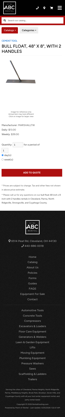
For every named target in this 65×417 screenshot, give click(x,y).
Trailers (32, 379)
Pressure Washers (32, 363)
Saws (32, 368)
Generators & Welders (32, 337)
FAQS (32, 288)
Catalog (33, 262)
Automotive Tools (32, 310)
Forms (32, 278)
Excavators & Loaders (32, 326)
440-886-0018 (32, 246)
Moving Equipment (32, 352)
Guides (32, 283)
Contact (32, 299)
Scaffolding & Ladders (32, 374)
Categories (30, 30)
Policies (32, 272)
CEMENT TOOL (9, 40)
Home (32, 257)
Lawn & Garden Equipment (32, 342)
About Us (33, 267)
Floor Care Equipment (32, 331)
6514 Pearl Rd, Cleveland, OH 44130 (32, 241)
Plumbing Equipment (32, 358)
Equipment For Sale (32, 294)
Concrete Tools (32, 315)
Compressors (32, 321)
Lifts (32, 347)
